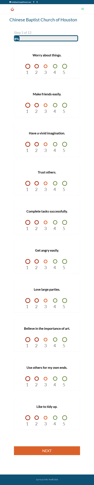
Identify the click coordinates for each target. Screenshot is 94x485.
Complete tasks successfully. (47, 211)
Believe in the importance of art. (47, 328)
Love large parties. (47, 289)
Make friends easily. (47, 94)
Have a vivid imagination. (47, 133)
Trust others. (47, 172)
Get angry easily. (47, 250)
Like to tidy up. (46, 407)
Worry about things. (47, 55)
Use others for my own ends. (47, 367)
